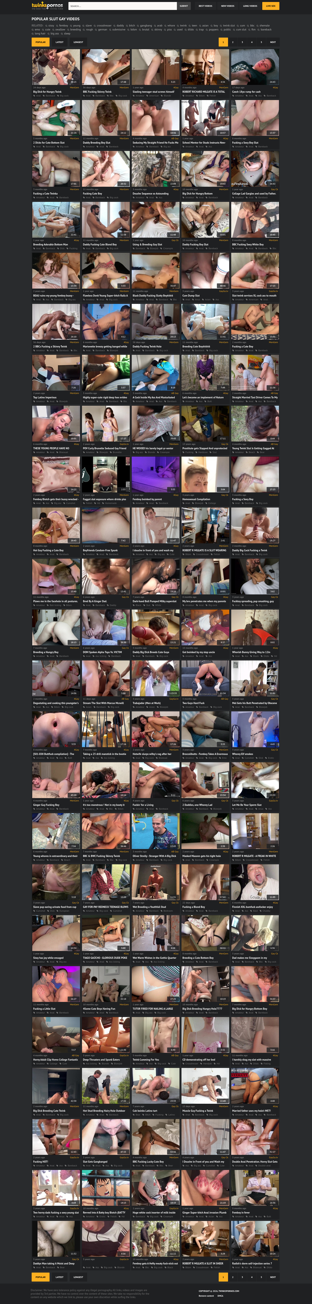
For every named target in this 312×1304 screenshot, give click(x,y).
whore (171, 25)
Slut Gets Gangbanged (95, 1161)
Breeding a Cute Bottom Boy (198, 958)
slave (89, 25)
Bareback (50, 95)
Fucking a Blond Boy (193, 907)
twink (183, 25)
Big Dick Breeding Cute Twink (49, 1110)
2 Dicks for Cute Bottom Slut (48, 142)
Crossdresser (202, 554)
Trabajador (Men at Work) (147, 703)
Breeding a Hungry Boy (45, 652)
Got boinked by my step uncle (198, 652)
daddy (120, 25)
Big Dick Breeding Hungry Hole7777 (202, 1008)
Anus (197, 299)
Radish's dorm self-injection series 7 (252, 1263)
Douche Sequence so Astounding (151, 193)
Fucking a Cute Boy (242, 346)
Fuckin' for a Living (143, 805)
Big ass (167, 146)
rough (89, 29)
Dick (62, 248)
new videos (227, 5)
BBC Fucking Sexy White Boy (248, 244)
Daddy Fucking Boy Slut (195, 244)
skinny (158, 29)
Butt (209, 401)
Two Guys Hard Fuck (193, 703)
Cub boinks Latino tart (145, 1110)
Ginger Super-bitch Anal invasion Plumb (204, 1212)
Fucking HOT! (40, 1161)
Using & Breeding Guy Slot (147, 244)
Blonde (167, 95)
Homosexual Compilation (196, 499)
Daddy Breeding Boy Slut (96, 142)
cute (47, 29)
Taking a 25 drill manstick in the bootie (104, 754)
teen (194, 25)
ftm (253, 29)
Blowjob (154, 248)
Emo (224, 757)
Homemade (111, 503)
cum (242, 25)
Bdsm (202, 95)
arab (159, 25)
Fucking (73, 248)
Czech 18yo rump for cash (246, 91)
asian (205, 25)
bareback (266, 29)
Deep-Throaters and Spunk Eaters (101, 1059)
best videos (205, 5)
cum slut (241, 29)
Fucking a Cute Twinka (45, 193)
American (154, 95)
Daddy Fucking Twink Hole (147, 346)
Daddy (113, 605)
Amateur (140, 95)
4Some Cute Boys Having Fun (99, 1008)
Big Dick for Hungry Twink (47, 91)
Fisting (267, 1063)
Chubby (266, 910)
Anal (38, 95)
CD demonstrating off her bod (198, 1059)
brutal (145, 29)
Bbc (112, 95)
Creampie (168, 248)
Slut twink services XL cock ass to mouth (254, 295)
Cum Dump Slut (191, 295)
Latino (171, 1114)
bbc (252, 25)
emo (37, 29)
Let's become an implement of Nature (203, 397)
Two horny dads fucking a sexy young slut (56, 1212)
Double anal (264, 1165)
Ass (260, 95)
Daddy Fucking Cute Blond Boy (100, 244)
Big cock (64, 95)
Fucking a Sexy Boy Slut (245, 142)
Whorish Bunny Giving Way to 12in (251, 652)
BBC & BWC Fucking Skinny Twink (101, 856)
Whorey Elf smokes (242, 754)
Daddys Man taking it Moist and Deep (53, 1263)
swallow (60, 29)
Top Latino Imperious (45, 397)
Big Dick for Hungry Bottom (197, 193)
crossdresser (104, 25)
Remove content (206, 1295)
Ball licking (55, 605)
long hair (40, 33)
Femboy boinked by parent (147, 499)
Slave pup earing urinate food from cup (54, 907)
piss (169, 29)
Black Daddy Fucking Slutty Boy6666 (153, 295)
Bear (262, 452)
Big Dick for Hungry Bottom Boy (249, 1008)
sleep (67, 33)
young (77, 25)
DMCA (220, 1295)
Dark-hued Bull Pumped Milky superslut (154, 601)
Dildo (266, 655)
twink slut (229, 25)
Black (138, 605)
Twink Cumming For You (146, 1059)
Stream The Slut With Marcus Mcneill (103, 703)
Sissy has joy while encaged (48, 958)
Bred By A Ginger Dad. (95, 601)
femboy (63, 25)
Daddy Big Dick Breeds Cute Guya (151, 652)
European (64, 910)
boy (216, 25)
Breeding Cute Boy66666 (196, 346)
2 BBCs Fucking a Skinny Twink (50, 346)
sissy (51, 25)
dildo (191, 29)
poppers (213, 29)
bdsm (134, 29)
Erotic (271, 757)
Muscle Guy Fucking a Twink (197, 1110)
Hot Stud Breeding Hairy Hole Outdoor (104, 1110)
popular (41, 42)
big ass (55, 33)
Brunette (117, 452)
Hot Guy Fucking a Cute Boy (48, 550)
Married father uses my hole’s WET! (251, 1110)
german (102, 29)
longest (78, 42)
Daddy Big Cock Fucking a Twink (249, 550)
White (158, 605)
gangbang (146, 25)
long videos (250, 5)
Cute (172, 554)
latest (59, 42)
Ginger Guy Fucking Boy (46, 805)
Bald (255, 910)
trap (201, 29)
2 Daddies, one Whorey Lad (197, 805)
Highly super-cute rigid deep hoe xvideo (105, 397)
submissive (118, 29)
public (227, 29)
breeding (75, 29)
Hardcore (203, 452)
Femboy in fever (241, 1212)
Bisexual (63, 452)
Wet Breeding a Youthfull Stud (149, 907)
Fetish (213, 95)
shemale (265, 25)
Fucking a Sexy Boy (242, 499)
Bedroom (168, 910)
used (179, 29)
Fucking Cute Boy (92, 193)
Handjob (207, 1063)
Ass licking (101, 655)
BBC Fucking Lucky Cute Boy (148, 1161)
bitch (132, 25)
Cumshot (70, 503)
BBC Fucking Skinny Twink (97, 91)
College (212, 503)
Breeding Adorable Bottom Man (50, 244)
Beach (252, 452)
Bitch (147, 1114)
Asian (208, 299)
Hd (98, 503)
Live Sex (270, 5)
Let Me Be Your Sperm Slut (246, 805)
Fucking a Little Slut (44, 1008)
